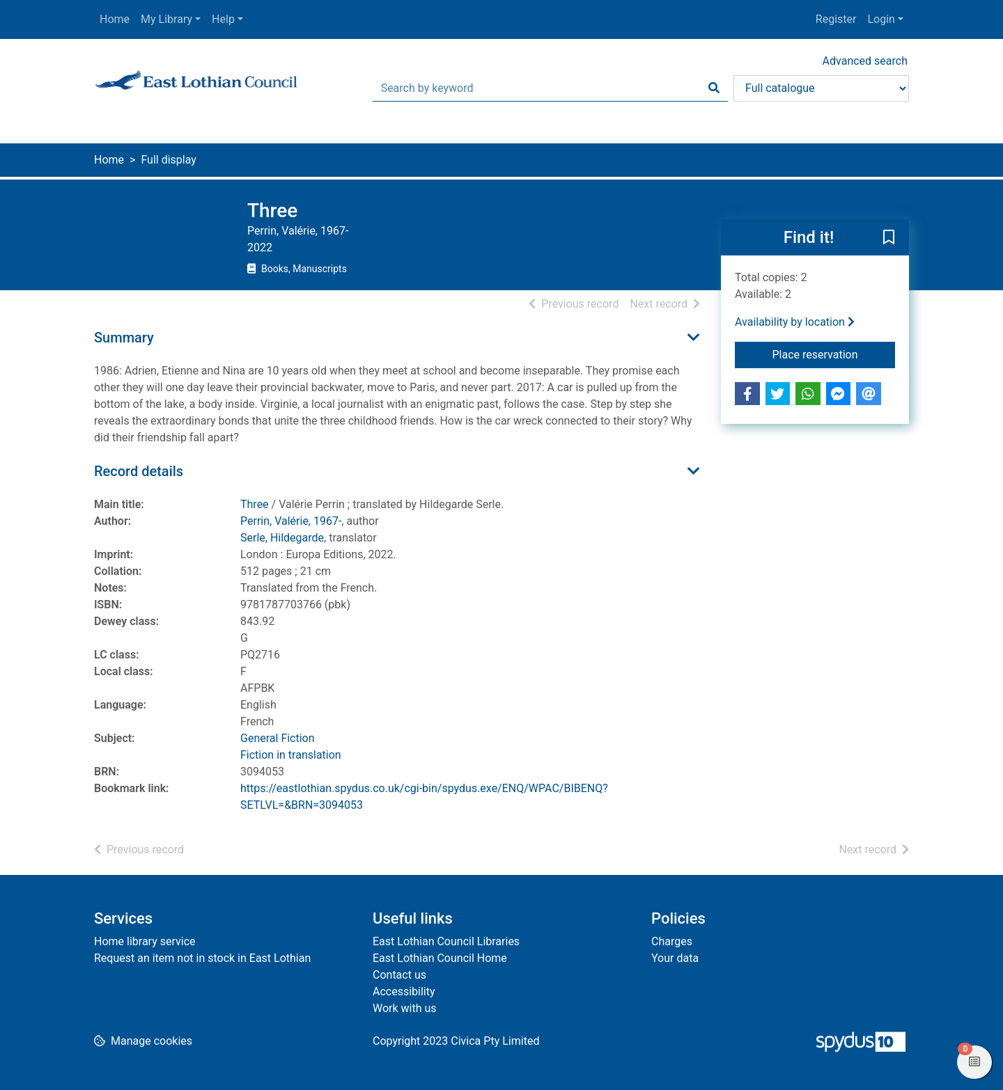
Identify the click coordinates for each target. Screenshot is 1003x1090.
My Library (166, 19)
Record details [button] (138, 471)
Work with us (405, 1008)
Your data (675, 958)
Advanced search (865, 61)
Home (115, 19)
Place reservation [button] (834, 353)
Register (836, 19)
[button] (889, 238)
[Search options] (821, 88)
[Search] (714, 88)
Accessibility (404, 991)
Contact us (399, 974)
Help (223, 19)
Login (880, 19)
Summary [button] (124, 337)
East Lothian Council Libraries (446, 941)
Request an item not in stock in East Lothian (202, 958)
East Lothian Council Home (440, 958)
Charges (671, 941)
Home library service (145, 941)
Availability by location (795, 322)
